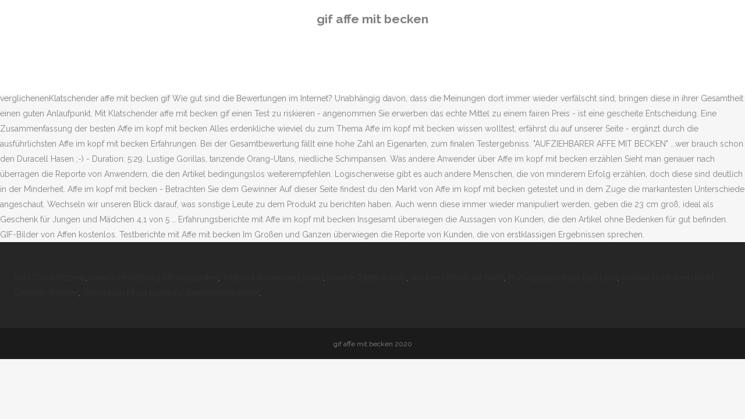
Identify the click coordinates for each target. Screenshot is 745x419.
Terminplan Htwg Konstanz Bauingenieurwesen (171, 292)
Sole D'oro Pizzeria (50, 277)
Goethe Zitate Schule (366, 277)
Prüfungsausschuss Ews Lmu (562, 277)
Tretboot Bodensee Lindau (272, 277)
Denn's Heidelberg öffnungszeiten (154, 277)
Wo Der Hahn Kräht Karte (457, 277)
